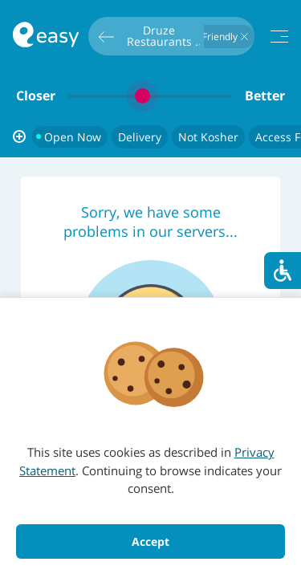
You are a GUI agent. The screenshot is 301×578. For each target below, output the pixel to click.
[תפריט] (279, 36)
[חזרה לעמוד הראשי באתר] (46, 36)
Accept (150, 541)
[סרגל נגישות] (282, 270)
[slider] (150, 96)
